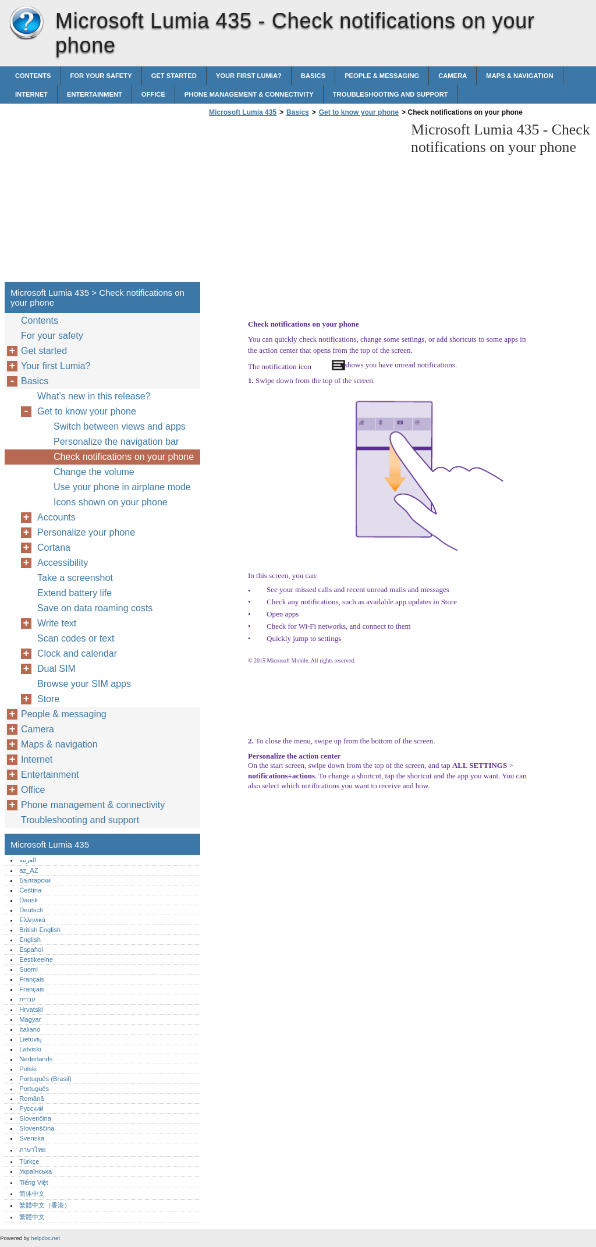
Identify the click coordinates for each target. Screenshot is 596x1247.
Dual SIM (56, 669)
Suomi (28, 969)
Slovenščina (36, 1128)
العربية (27, 859)
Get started (174, 75)
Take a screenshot (75, 578)
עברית (27, 999)
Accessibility (62, 563)
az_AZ (28, 870)
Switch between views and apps (120, 426)
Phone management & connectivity (249, 94)
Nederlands (35, 1058)
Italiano (29, 1029)
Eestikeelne (36, 959)
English (30, 939)
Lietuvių (30, 1039)
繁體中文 (32, 1216)
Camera (452, 75)
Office (153, 94)
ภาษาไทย (32, 1149)
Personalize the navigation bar (116, 442)
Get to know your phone (359, 112)
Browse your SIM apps (84, 684)
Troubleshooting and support (390, 94)
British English (40, 929)
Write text (56, 623)
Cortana (53, 547)
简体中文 (32, 1193)
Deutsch (31, 909)
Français (31, 979)
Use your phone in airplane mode (122, 487)
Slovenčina (35, 1118)
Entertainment (94, 94)
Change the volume (94, 472)
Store (48, 699)
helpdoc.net (45, 1238)
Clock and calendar (77, 653)
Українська (35, 1171)
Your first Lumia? (249, 75)
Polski (28, 1068)
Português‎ (34, 1088)
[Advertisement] (304, 202)
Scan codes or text (76, 638)
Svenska (31, 1138)
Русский (31, 1108)
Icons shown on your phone (111, 502)
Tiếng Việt (33, 1182)
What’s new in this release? (93, 396)
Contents (33, 75)
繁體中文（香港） (44, 1205)
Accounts (56, 517)
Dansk (28, 900)
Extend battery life (74, 593)
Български (35, 880)
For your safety (101, 75)
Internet (31, 94)
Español (30, 949)
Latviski (30, 1049)
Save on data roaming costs (94, 608)
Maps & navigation (519, 75)
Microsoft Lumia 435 (26, 23)
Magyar (30, 1019)
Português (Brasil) (45, 1078)
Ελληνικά (32, 919)
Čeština (30, 890)
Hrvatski (30, 1009)
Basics (313, 75)
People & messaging (382, 75)
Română (31, 1098)
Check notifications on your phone (124, 457)
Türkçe (29, 1161)
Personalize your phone (86, 532)
